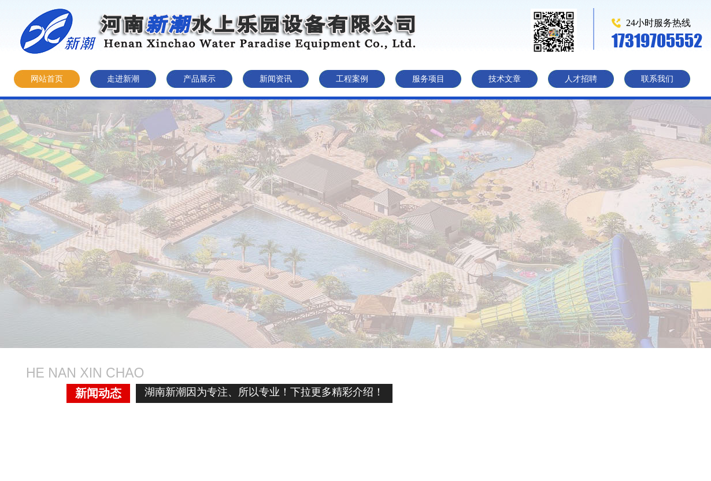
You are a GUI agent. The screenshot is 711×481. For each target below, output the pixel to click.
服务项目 (428, 79)
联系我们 (657, 79)
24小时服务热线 (658, 23)
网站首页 (47, 79)
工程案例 (352, 79)
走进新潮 (123, 79)
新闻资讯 (276, 79)
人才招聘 (581, 79)
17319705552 (657, 40)
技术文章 (504, 79)
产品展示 (199, 79)
